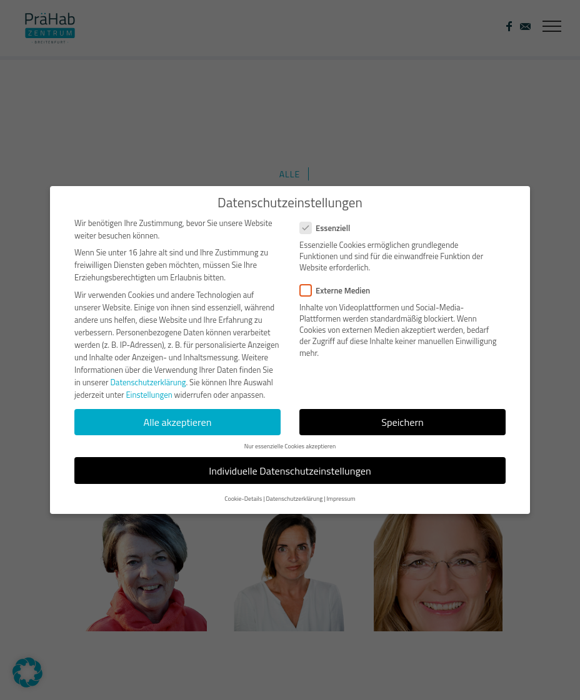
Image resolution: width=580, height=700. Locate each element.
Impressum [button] (340, 498)
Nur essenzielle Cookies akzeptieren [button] (290, 446)
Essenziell (330, 228)
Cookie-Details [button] (243, 498)
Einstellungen (149, 394)
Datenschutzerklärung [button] (294, 498)
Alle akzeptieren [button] (178, 422)
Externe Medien (340, 290)
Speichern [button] (402, 422)
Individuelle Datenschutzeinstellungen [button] (290, 470)
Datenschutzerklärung (148, 382)
